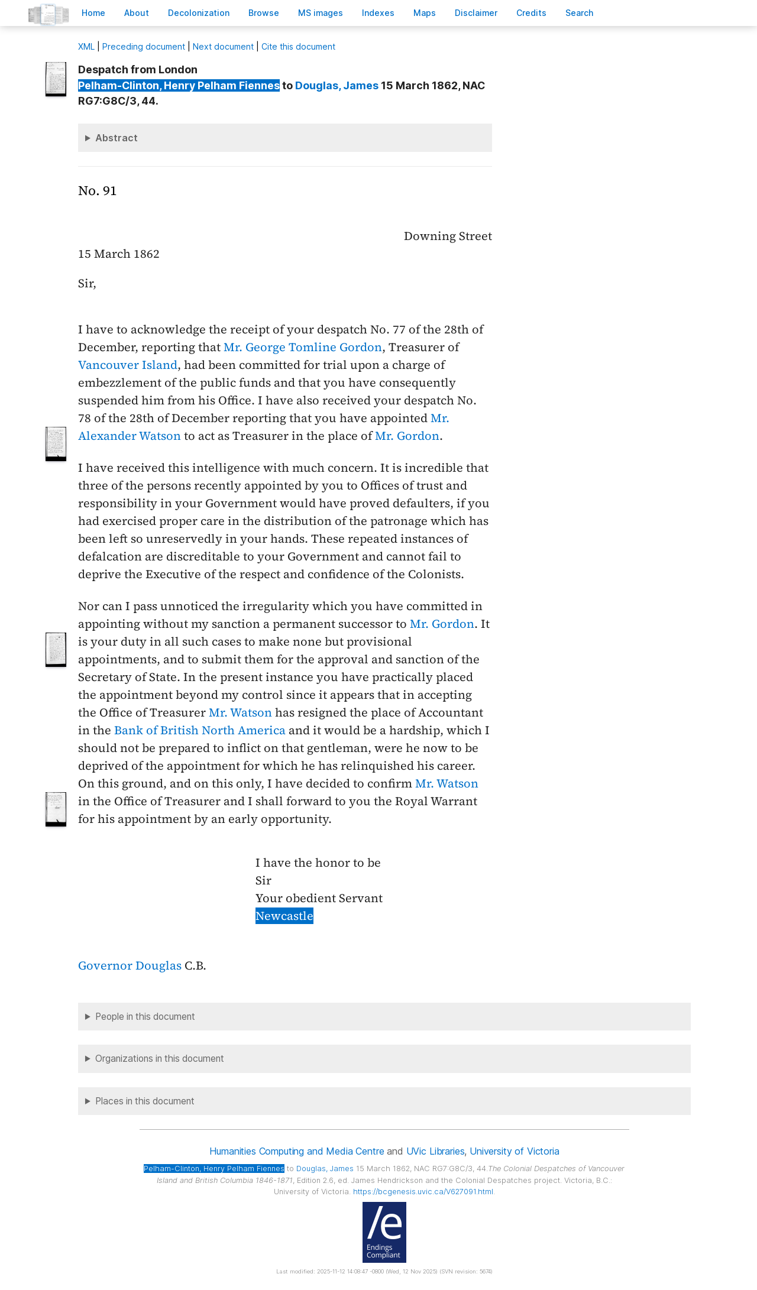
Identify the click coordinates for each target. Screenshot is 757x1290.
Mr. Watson (240, 712)
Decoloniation (198, 13)
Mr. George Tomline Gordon (303, 347)
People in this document (145, 1016)
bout (136, 13)
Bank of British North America (200, 730)
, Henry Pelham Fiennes (179, 85)
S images (320, 13)
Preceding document (143, 46)
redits (531, 13)
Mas (424, 13)
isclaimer (476, 13)
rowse (263, 13)
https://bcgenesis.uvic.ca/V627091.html (423, 1191)
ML (86, 46)
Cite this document (298, 46)
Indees (378, 13)
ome (93, 13)
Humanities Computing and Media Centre (296, 1151)
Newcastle (284, 915)
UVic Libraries (435, 1151)
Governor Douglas (130, 965)
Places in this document (145, 1101)
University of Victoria (514, 1151)
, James (336, 85)
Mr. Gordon (407, 435)
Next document (223, 46)
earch (579, 13)
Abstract (116, 138)
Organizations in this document (159, 1058)
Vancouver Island (127, 364)
